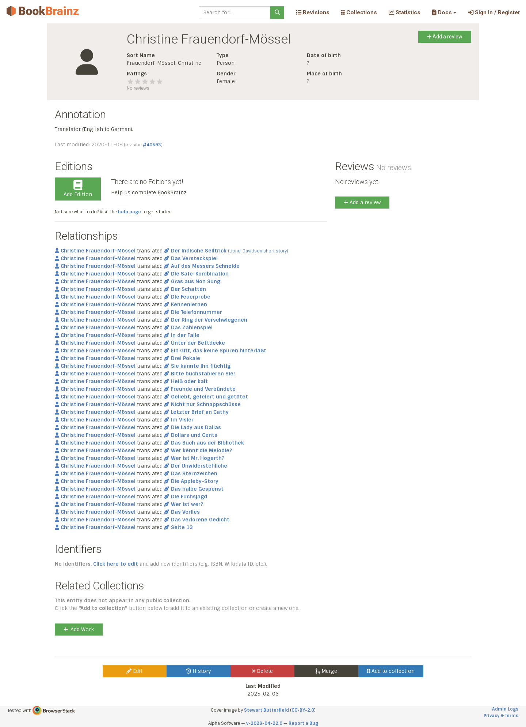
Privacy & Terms (501, 716)
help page (129, 212)
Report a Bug (303, 723)
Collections (359, 12)
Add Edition (78, 189)
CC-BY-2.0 (302, 710)
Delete (262, 671)
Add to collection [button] (391, 671)
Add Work (79, 629)
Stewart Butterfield (266, 710)
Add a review (444, 37)
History (198, 671)
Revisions (312, 12)
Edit (134, 671)
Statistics (404, 12)
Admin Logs (505, 709)
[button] (444, 12)
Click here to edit (115, 564)
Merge (326, 671)
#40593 (152, 145)
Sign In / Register (494, 12)
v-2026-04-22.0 (264, 723)
